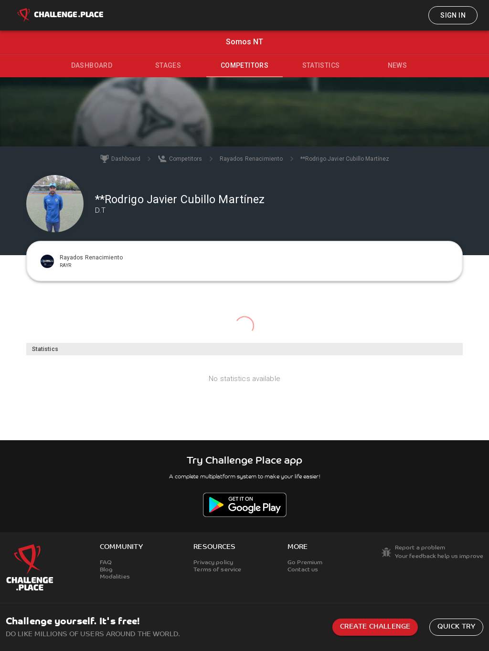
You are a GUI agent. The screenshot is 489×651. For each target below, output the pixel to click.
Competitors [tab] (244, 65)
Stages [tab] (168, 65)
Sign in (453, 15)
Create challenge (375, 626)
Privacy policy (213, 563)
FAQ (106, 563)
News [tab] (397, 65)
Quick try (456, 626)
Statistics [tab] (321, 65)
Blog (106, 570)
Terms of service (217, 570)
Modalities (115, 577)
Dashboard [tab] (92, 65)
